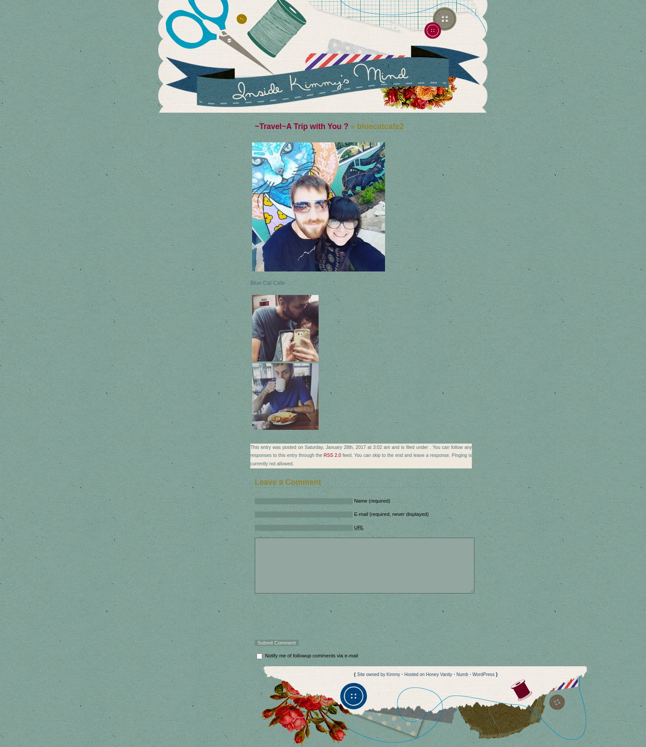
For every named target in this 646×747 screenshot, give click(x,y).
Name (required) (372, 500)
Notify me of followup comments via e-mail (311, 655)
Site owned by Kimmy (378, 674)
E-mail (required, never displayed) (391, 514)
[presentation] (322, 616)
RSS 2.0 (332, 455)
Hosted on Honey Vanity (428, 674)
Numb (462, 674)
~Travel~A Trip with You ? (301, 126)
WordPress (483, 674)
